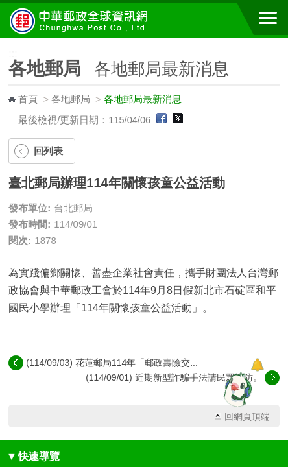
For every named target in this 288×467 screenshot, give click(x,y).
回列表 (48, 150)
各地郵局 (70, 99)
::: (4, 43)
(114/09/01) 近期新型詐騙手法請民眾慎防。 (174, 377)
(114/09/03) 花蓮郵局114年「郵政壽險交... (112, 362)
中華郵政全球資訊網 (81, 21)
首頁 (28, 99)
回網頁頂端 (247, 416)
